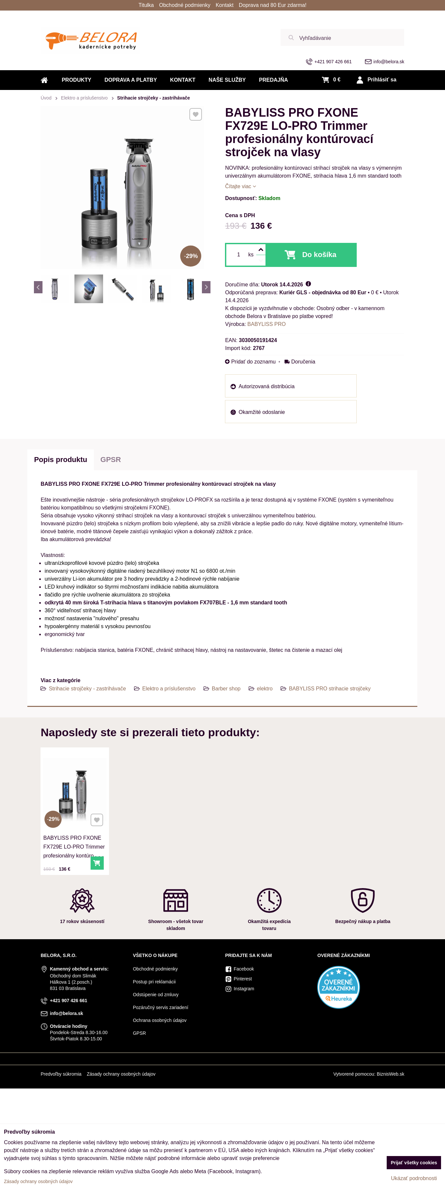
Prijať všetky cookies (414, 1162)
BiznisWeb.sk (390, 1074)
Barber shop (226, 688)
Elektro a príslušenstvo (169, 688)
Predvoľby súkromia (61, 1074)
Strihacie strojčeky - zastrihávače (87, 688)
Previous (38, 287)
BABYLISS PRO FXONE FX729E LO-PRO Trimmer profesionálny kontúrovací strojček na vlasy (74, 848)
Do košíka (319, 254)
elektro (265, 688)
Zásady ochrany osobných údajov (121, 1074)
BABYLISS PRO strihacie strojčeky (330, 688)
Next (206, 287)
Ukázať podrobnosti (414, 1178)
